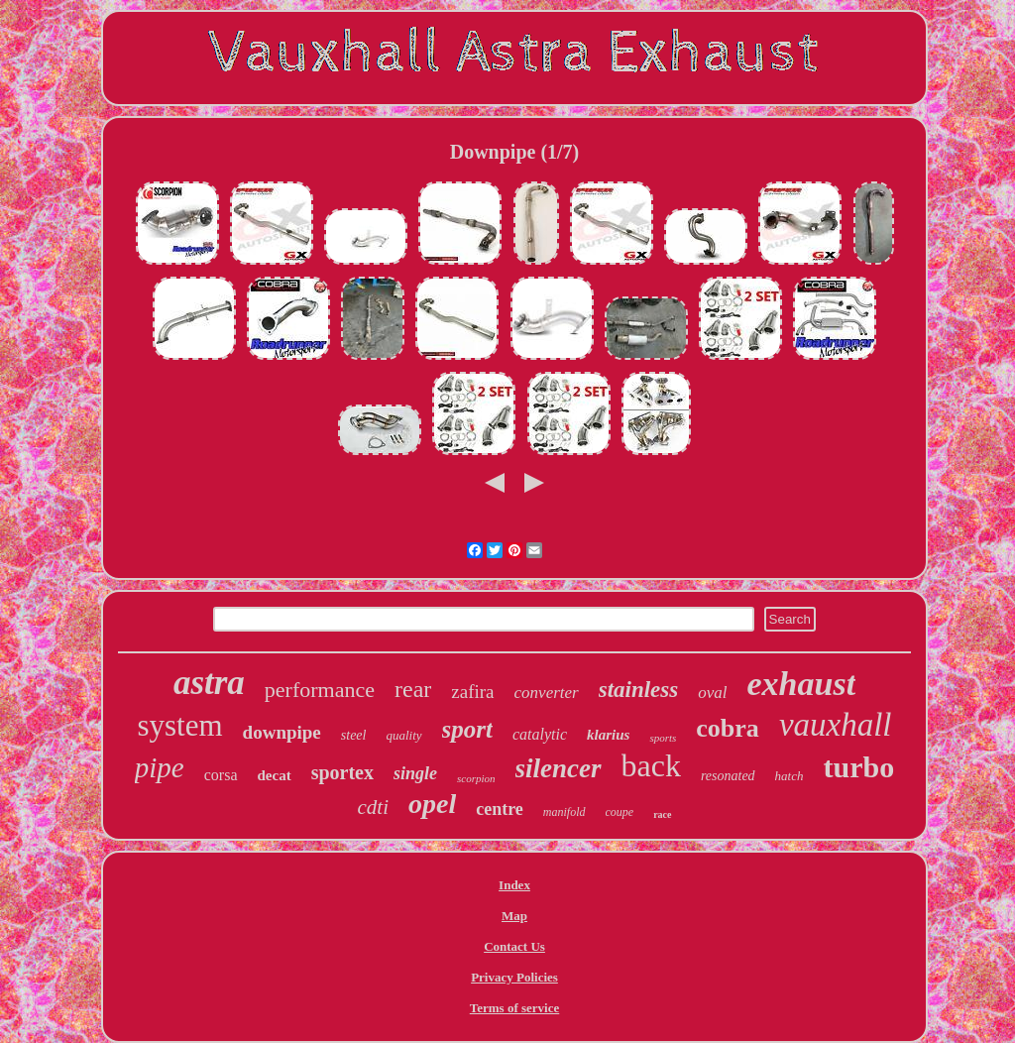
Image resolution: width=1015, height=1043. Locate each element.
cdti (373, 807)
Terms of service (515, 1007)
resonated (728, 775)
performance (320, 689)
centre (499, 809)
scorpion (476, 778)
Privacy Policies (514, 977)
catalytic (539, 734)
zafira (472, 691)
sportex (342, 772)
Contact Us (514, 946)
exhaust (801, 683)
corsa (221, 774)
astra (209, 682)
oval (712, 692)
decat (274, 775)
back (651, 765)
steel (354, 735)
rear (413, 689)
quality (403, 735)
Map (514, 915)
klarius (608, 735)
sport (467, 729)
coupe (620, 812)
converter (546, 692)
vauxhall (835, 725)
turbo (859, 767)
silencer (558, 768)
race (662, 814)
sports (662, 738)
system (179, 725)
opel (432, 803)
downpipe (282, 732)
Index (514, 884)
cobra (727, 728)
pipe (159, 767)
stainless (639, 689)
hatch (789, 775)
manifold (564, 812)
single (415, 773)
